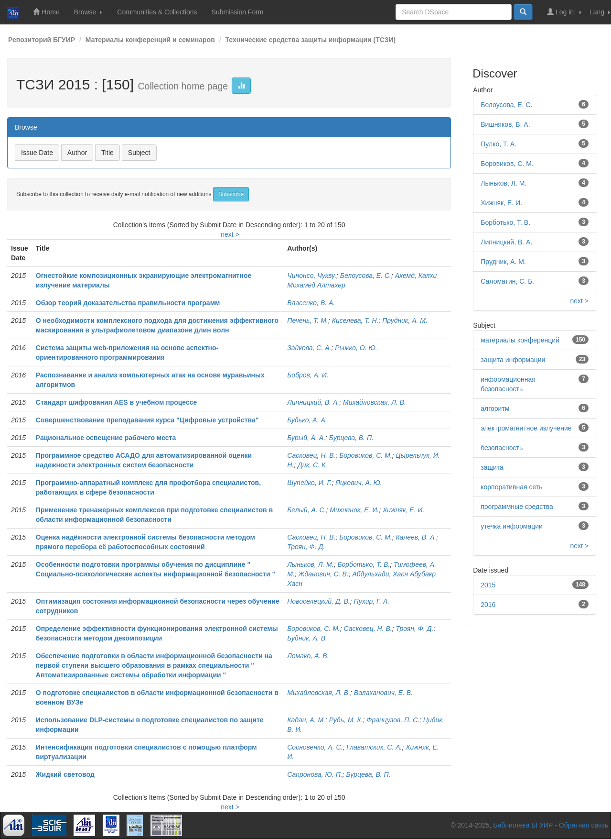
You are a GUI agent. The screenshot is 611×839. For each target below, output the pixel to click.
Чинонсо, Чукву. (311, 275)
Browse (88, 12)
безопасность (502, 448)
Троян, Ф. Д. (306, 547)
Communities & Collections (157, 12)
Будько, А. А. (307, 420)
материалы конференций (520, 340)
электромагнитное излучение (526, 428)
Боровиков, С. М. (365, 455)
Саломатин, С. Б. (507, 281)
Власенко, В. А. (311, 303)
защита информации (513, 360)
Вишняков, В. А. (505, 124)
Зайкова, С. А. (309, 348)
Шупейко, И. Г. (309, 482)
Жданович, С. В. (324, 574)
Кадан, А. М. (306, 720)
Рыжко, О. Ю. (356, 348)
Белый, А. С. (306, 510)
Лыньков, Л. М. (310, 564)
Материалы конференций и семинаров (150, 40)
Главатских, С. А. (374, 747)
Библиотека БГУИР (523, 825)
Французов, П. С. (392, 720)
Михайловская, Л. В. (374, 402)
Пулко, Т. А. (498, 144)
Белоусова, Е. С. (365, 275)
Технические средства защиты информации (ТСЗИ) (310, 40)
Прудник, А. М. (405, 320)
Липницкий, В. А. (313, 402)
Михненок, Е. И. (354, 510)
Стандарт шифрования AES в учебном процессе (116, 402)
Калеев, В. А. (416, 537)
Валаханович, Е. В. (383, 692)
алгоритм (495, 408)
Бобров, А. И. (307, 375)
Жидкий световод (65, 774)
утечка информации (512, 526)
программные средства (517, 506)
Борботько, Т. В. (363, 564)
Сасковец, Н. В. (311, 455)
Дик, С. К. (312, 465)
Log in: (564, 12)
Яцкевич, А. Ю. (358, 482)
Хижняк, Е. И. (403, 510)
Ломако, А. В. (308, 656)
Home (46, 12)
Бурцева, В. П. (351, 438)
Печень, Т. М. (307, 320)
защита (492, 467)
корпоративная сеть (511, 487)
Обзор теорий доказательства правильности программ (128, 303)
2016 (488, 604)
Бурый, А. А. (306, 438)
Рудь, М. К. (346, 720)
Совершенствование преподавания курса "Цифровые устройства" (147, 420)
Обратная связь (583, 825)
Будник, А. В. (307, 638)
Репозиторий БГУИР (41, 40)
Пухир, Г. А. (372, 601)
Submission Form (238, 12)
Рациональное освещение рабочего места (106, 438)
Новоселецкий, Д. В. (318, 601)
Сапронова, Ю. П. (314, 774)
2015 (488, 585)
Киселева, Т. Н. (355, 320)
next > (230, 234)
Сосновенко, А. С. (315, 747)
